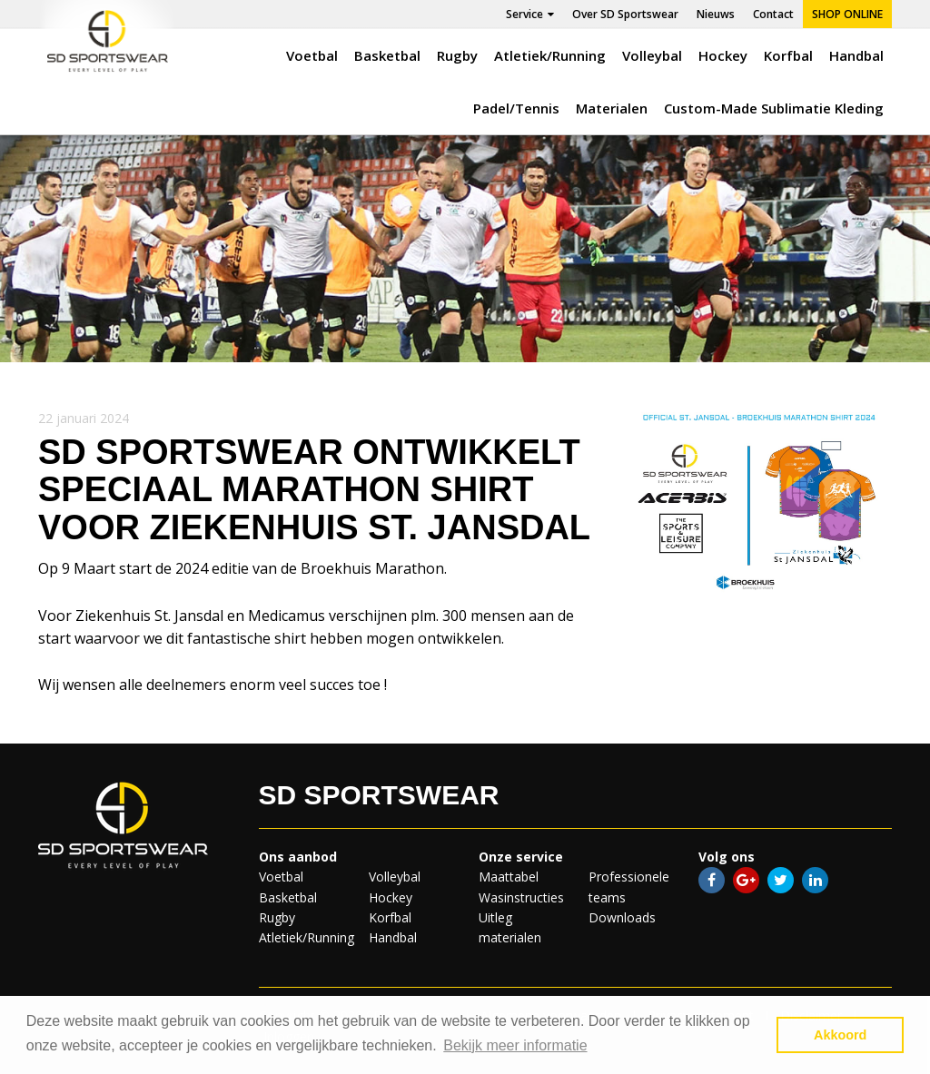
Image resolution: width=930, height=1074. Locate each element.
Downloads (622, 917)
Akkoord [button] (840, 1035)
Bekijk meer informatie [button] (515, 1045)
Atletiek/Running (550, 55)
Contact (773, 14)
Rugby (457, 55)
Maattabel (509, 876)
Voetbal (312, 55)
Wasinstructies (521, 897)
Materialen (612, 108)
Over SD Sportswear (625, 14)
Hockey (722, 55)
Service (530, 14)
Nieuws (716, 14)
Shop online (847, 14)
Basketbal (387, 55)
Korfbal (788, 55)
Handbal (856, 55)
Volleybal (652, 55)
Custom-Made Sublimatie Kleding (774, 108)
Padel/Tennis (516, 108)
